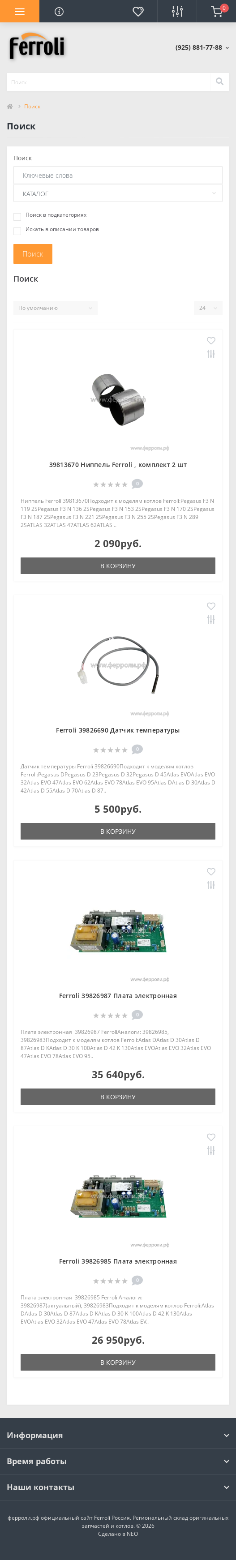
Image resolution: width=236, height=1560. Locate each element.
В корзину (118, 565)
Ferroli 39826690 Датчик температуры (118, 730)
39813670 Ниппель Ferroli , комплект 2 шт (118, 464)
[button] (202, 47)
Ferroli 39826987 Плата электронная (118, 995)
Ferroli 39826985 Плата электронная (118, 1261)
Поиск (22, 158)
